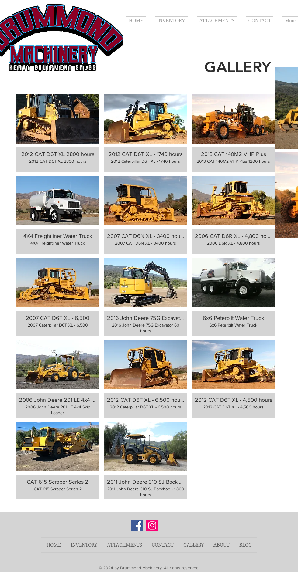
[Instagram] (152, 525)
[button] (57, 133)
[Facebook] (137, 525)
